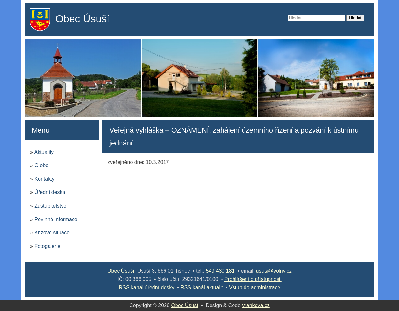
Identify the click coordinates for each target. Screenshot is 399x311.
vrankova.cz (255, 305)
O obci (41, 165)
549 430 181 (219, 270)
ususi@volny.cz (273, 270)
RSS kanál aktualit (201, 287)
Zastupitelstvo (50, 206)
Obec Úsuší (82, 19)
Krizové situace (52, 232)
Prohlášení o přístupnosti (253, 279)
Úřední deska (49, 192)
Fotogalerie (47, 246)
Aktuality (43, 152)
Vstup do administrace (254, 287)
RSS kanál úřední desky (147, 287)
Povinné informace (55, 219)
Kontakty (44, 179)
